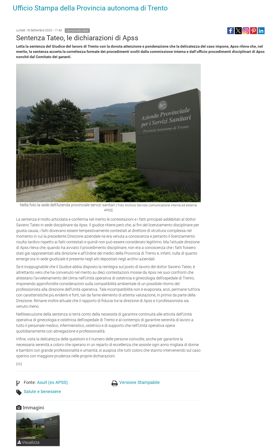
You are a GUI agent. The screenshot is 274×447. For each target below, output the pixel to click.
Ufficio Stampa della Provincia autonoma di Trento (90, 8)
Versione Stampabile (139, 382)
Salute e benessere (42, 391)
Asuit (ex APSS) (52, 382)
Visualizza (28, 442)
